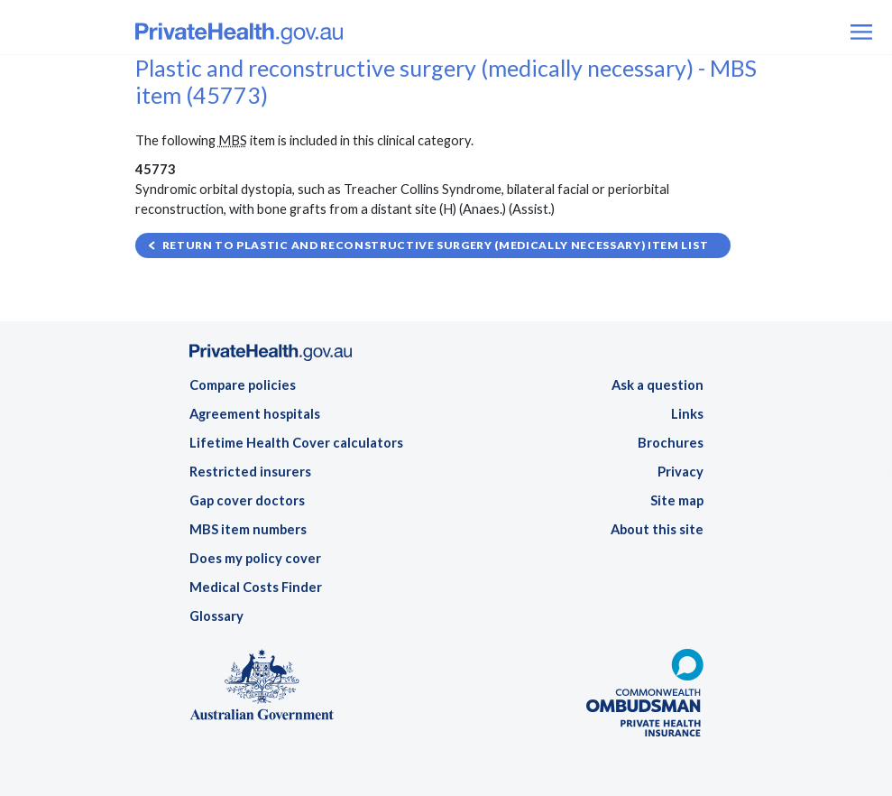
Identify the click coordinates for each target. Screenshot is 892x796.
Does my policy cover (255, 558)
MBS (232, 140)
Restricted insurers (250, 471)
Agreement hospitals (254, 413)
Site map (676, 500)
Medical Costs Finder (255, 587)
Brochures (670, 442)
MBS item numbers (248, 529)
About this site (657, 529)
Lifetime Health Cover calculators (296, 442)
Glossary (216, 616)
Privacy (680, 471)
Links (687, 413)
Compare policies (242, 385)
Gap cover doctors (247, 500)
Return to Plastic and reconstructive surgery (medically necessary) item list (435, 245)
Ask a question (657, 385)
